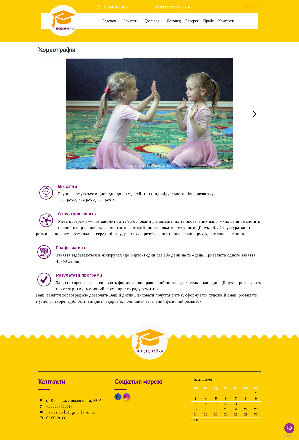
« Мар (195, 419)
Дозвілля (151, 21)
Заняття (130, 21)
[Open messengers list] (289, 428)
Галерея (192, 21)
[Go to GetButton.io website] (289, 436)
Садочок (109, 21)
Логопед (174, 21)
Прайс (208, 21)
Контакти (226, 21)
